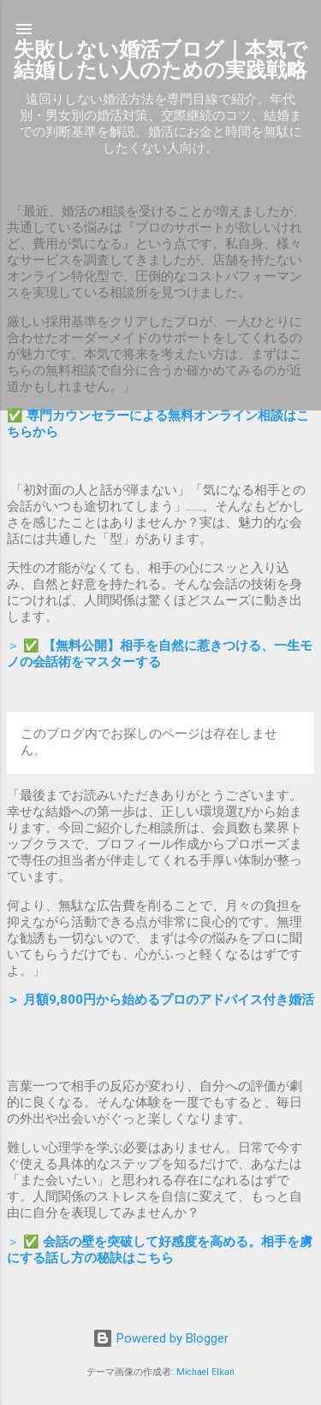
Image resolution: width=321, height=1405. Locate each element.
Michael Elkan (205, 1372)
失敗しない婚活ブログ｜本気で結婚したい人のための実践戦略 (160, 60)
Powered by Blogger (160, 1338)
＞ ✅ (159, 654)
